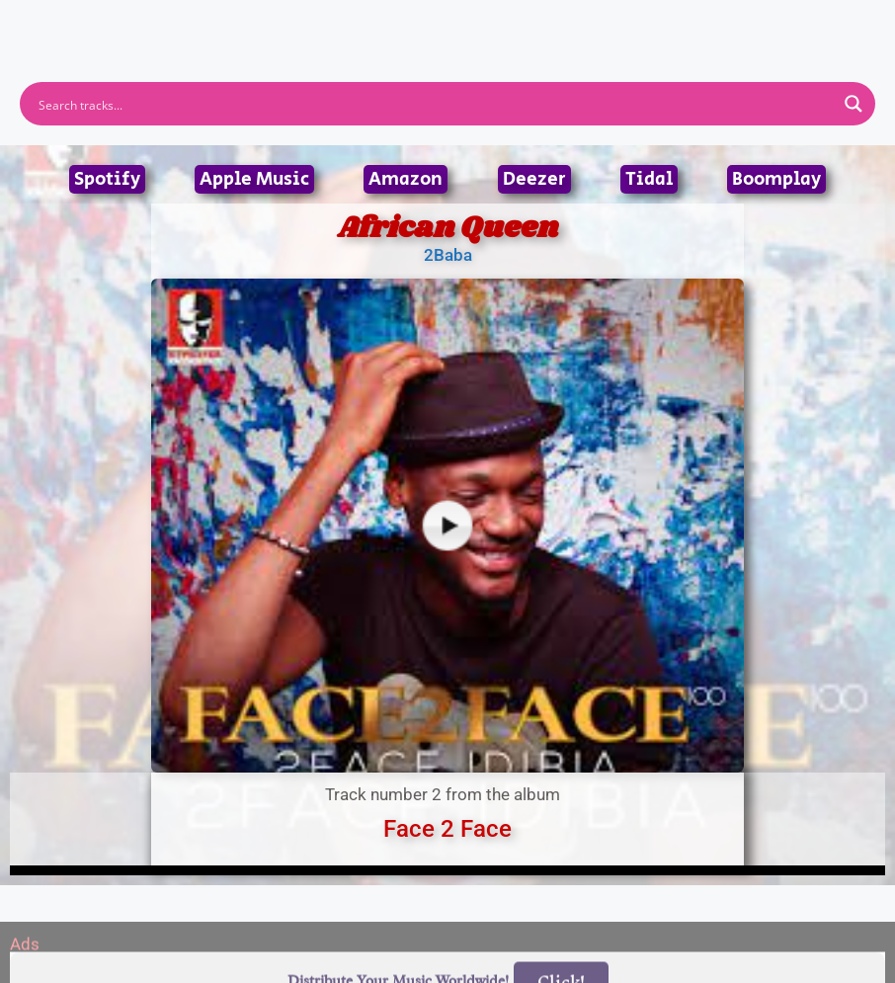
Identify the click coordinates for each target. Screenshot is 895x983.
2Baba (448, 255)
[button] (448, 18)
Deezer (534, 179)
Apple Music (254, 179)
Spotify (107, 179)
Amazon (405, 179)
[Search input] (435, 104)
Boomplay (776, 179)
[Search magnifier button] (853, 104)
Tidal (649, 179)
